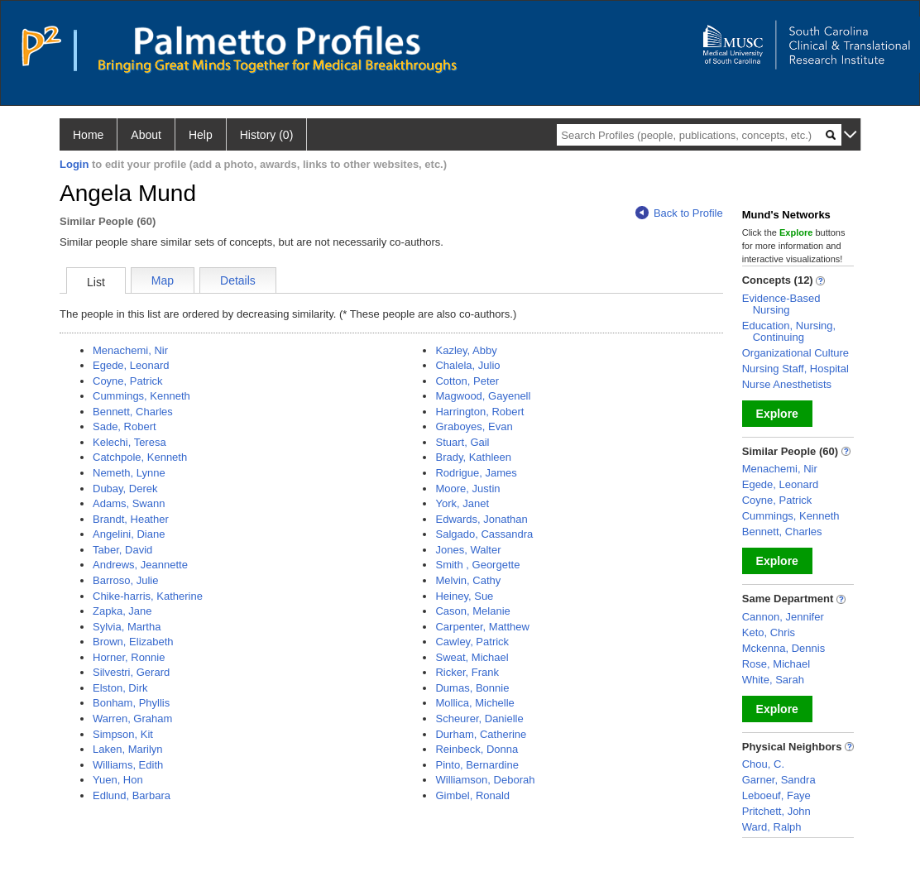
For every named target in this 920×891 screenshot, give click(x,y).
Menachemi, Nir (130, 350)
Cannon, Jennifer (783, 617)
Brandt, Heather (131, 519)
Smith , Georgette (477, 564)
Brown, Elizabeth (133, 641)
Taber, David (122, 550)
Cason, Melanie (472, 611)
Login (74, 164)
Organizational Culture (795, 353)
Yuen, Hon (118, 780)
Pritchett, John (776, 811)
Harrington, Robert (479, 411)
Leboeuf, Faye (776, 795)
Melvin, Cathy (468, 580)
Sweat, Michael (471, 657)
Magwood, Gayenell (482, 396)
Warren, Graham (132, 718)
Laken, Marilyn (128, 749)
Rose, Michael (776, 664)
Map (162, 280)
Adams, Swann (129, 503)
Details (238, 280)
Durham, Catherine (480, 734)
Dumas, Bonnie (472, 688)
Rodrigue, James (475, 473)
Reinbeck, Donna (476, 749)
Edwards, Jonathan (481, 519)
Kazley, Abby (465, 350)
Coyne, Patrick (128, 381)
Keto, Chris (768, 632)
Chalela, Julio (467, 365)
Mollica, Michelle (474, 703)
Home (88, 134)
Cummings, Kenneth (141, 396)
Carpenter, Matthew (482, 626)
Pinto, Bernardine (476, 765)
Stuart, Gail (462, 442)
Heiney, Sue (464, 596)
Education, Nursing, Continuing (789, 331)
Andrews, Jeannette (140, 564)
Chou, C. (763, 764)
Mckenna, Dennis (783, 648)
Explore (777, 413)
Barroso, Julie (125, 580)
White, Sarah (773, 679)
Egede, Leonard (131, 365)
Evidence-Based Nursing (781, 304)
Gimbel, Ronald (472, 795)
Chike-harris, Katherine (148, 596)
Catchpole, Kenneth (140, 457)
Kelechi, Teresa (129, 442)
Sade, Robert (124, 426)
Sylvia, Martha (127, 626)
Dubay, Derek (125, 488)
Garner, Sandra (779, 780)
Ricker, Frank (467, 672)
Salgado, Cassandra (484, 534)
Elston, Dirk (120, 688)
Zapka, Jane (122, 611)
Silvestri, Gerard (131, 672)
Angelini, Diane (129, 534)
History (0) (267, 134)
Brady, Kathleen (473, 457)
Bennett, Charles (133, 411)
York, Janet (462, 503)
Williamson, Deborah (484, 780)
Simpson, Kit (123, 734)
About (146, 134)
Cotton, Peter (467, 381)
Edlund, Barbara (131, 795)
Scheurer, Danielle (479, 718)
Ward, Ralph (772, 827)
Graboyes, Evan (473, 426)
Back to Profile (679, 213)
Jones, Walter (468, 550)
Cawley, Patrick (472, 641)
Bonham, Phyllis (131, 703)
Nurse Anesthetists (786, 384)
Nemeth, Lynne (129, 473)
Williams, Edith (128, 765)
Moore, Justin (467, 488)
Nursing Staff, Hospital (795, 368)
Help (201, 134)
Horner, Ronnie (129, 657)
